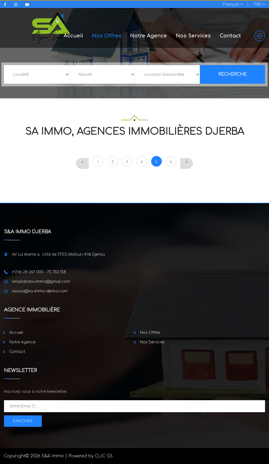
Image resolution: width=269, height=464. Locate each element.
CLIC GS (104, 456)
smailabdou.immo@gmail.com (41, 282)
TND (259, 4)
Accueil (73, 36)
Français (233, 4)
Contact (230, 36)
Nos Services (193, 36)
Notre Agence (148, 36)
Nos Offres (106, 36)
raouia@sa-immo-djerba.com (40, 291)
